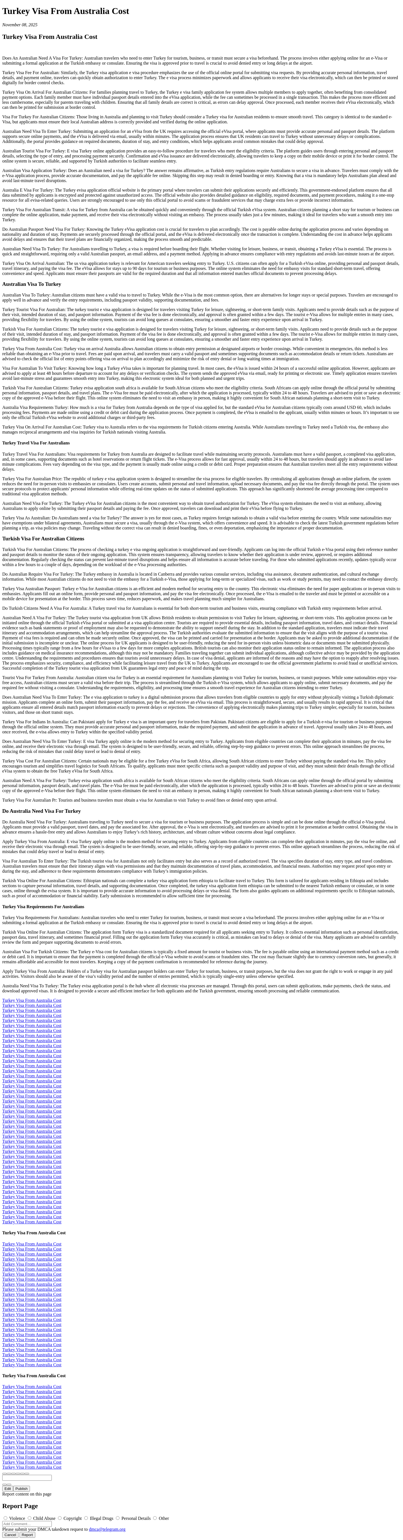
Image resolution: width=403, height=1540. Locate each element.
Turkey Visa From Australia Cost (32, 1000)
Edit (7, 1489)
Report (27, 1535)
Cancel (10, 1535)
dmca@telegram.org (107, 1529)
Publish (21, 1489)
